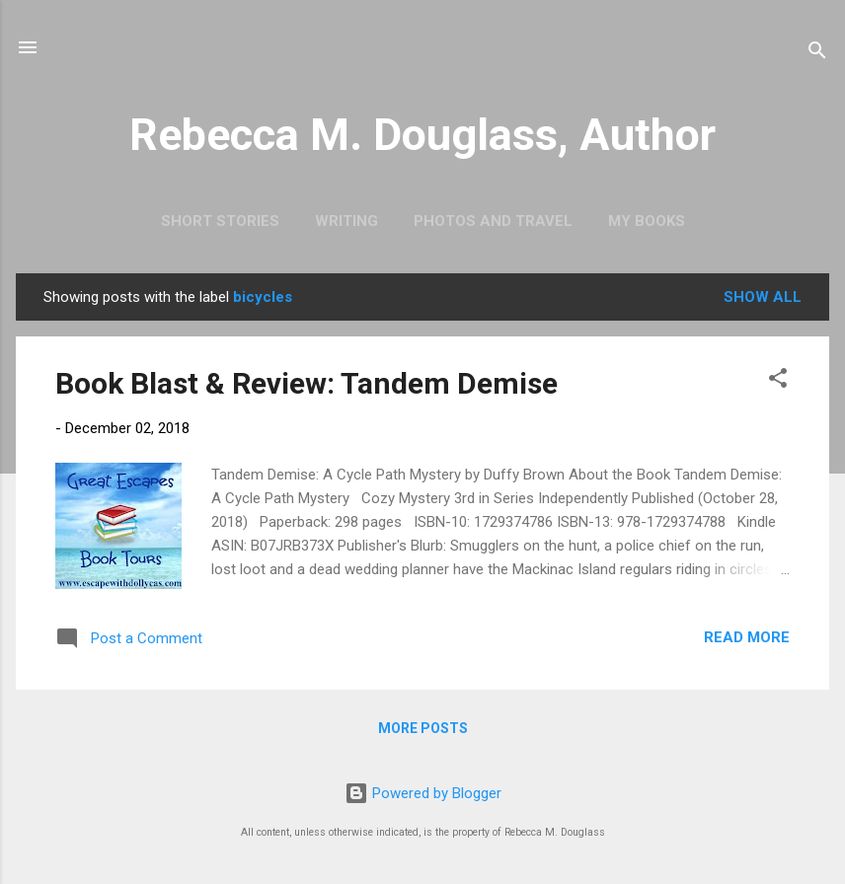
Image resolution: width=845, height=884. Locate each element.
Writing (346, 221)
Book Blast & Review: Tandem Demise (306, 383)
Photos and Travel (493, 221)
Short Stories (220, 221)
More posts (423, 728)
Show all (763, 297)
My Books (646, 221)
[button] (778, 381)
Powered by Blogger (423, 793)
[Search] (817, 54)
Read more (747, 637)
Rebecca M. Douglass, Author (422, 135)
